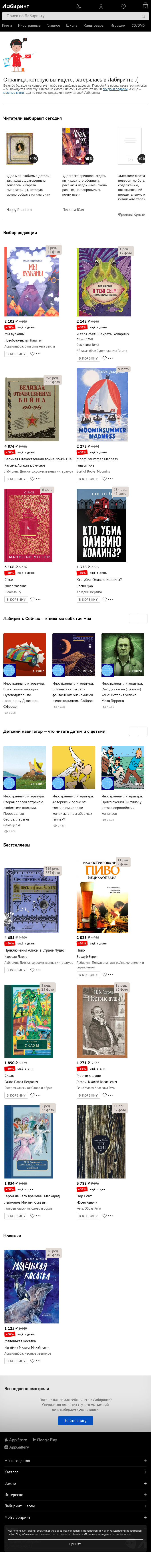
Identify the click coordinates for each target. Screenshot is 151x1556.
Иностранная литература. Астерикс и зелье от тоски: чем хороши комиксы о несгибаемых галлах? (73, 807)
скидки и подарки (115, 89)
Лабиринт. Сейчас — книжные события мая (47, 618)
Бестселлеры (16, 845)
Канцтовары (94, 25)
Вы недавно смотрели (26, 1388)
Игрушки (118, 25)
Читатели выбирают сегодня (32, 118)
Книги (7, 25)
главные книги (13, 92)
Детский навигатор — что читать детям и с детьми (54, 731)
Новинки (12, 1235)
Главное (53, 25)
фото (53, 252)
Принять (75, 1544)
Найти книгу (75, 1420)
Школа (72, 25)
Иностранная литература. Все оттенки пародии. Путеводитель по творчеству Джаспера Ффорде (24, 695)
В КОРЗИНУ (16, 354)
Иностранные (29, 25)
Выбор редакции (20, 232)
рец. (52, 248)
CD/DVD (138, 25)
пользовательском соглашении (51, 1534)
